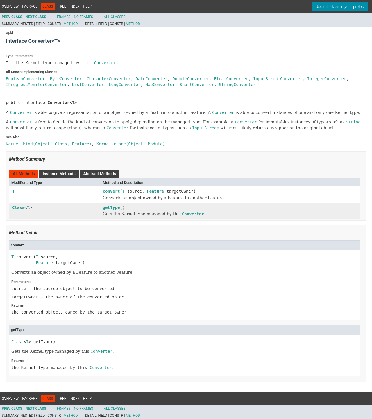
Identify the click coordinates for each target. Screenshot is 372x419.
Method (70, 24)
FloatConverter (231, 78)
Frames (63, 17)
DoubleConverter (190, 78)
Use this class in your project (340, 6)
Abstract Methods (99, 173)
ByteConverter (66, 78)
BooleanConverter (25, 78)
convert (111, 191)
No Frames (83, 17)
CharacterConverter (109, 78)
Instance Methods (59, 173)
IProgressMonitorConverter (36, 84)
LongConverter (125, 84)
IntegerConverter (326, 78)
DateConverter (152, 78)
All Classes (114, 17)
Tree (62, 6)
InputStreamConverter (277, 78)
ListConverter (88, 84)
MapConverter (160, 84)
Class (18, 207)
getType (111, 207)
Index (75, 6)
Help (87, 6)
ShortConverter (197, 84)
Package (29, 6)
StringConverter (237, 84)
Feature (155, 191)
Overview (10, 6)
